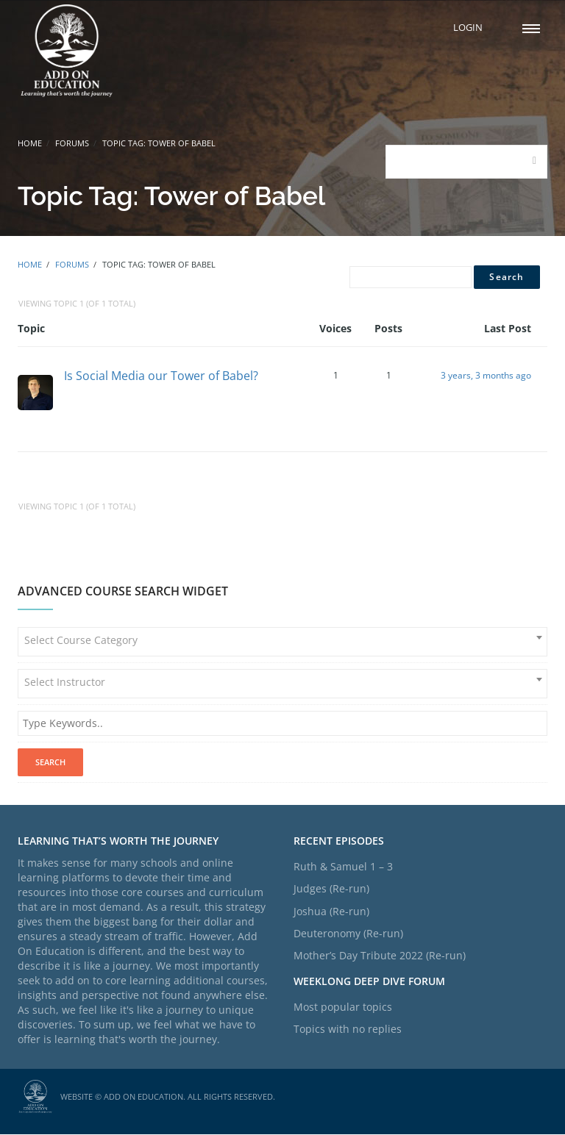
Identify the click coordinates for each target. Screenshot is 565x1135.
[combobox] (282, 643)
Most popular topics (343, 1007)
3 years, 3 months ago (486, 376)
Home (30, 142)
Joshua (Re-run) (331, 912)
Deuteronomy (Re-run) (348, 934)
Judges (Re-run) (331, 890)
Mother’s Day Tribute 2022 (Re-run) (380, 957)
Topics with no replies (348, 1029)
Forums (72, 142)
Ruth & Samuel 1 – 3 (343, 867)
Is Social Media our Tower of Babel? (161, 375)
